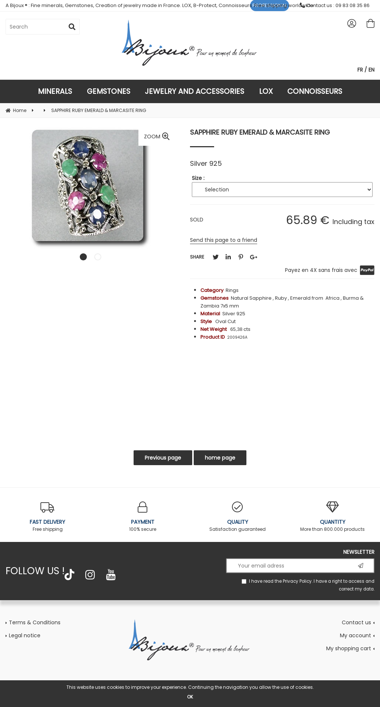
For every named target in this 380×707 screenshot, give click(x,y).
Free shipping (47, 517)
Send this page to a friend (223, 240)
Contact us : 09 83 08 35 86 (335, 5)
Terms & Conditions (34, 622)
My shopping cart (348, 648)
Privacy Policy (297, 581)
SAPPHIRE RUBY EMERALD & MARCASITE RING (260, 132)
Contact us (356, 622)
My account (355, 635)
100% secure (142, 517)
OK (190, 697)
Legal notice (24, 635)
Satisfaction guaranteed (237, 517)
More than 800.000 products (332, 517)
